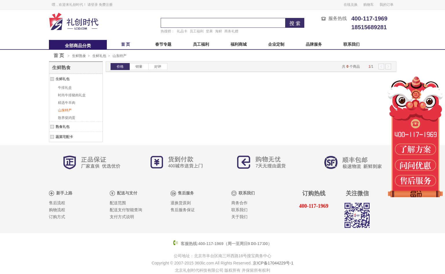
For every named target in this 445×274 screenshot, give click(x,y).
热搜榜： (168, 31)
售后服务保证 (183, 210)
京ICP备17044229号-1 (273, 263)
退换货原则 (181, 203)
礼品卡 (182, 31)
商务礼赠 (231, 31)
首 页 (125, 44)
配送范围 (118, 203)
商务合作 (239, 203)
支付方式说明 (122, 217)
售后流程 (57, 203)
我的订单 (386, 5)
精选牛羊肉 (66, 103)
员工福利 (197, 31)
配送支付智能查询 (126, 210)
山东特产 (120, 56)
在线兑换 (351, 5)
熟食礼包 (62, 127)
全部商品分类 (78, 45)
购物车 (368, 5)
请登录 (92, 5)
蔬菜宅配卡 (64, 137)
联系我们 (351, 44)
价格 (120, 67)
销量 (138, 67)
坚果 (209, 31)
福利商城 (238, 44)
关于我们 (239, 217)
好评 (157, 67)
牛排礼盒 (65, 88)
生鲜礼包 (99, 56)
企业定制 (276, 44)
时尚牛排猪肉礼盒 (72, 95)
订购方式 (57, 217)
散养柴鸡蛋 (66, 118)
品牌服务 (314, 44)
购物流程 (57, 210)
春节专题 (163, 44)
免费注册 (106, 5)
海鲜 (218, 31)
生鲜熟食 (79, 56)
